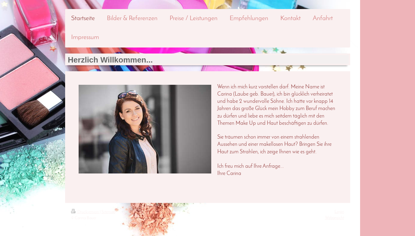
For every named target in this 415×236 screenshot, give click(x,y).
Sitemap (108, 212)
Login (339, 212)
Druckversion (85, 212)
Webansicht (334, 218)
